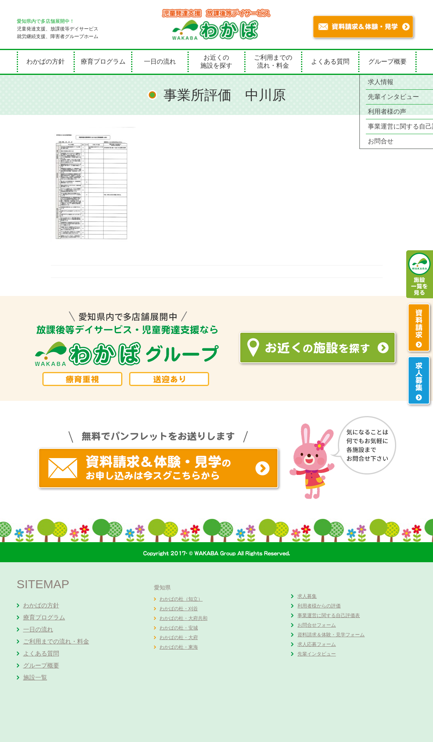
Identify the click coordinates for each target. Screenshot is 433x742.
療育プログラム (103, 61)
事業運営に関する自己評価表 (328, 615)
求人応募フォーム (316, 644)
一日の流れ (160, 61)
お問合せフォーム (316, 625)
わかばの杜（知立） (181, 599)
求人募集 (307, 596)
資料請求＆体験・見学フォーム (331, 634)
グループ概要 (387, 61)
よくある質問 (330, 61)
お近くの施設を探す (216, 61)
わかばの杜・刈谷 (179, 608)
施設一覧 (35, 677)
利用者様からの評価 (319, 606)
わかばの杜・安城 (179, 628)
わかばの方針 (45, 61)
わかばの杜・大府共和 (184, 618)
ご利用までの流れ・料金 (273, 61)
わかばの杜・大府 (179, 637)
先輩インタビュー (316, 654)
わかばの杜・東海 (179, 647)
